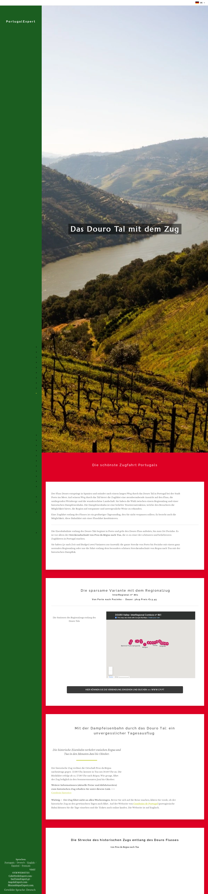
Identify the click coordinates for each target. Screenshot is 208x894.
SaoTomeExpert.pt (20, 879)
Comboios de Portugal (145, 803)
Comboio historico (61, 792)
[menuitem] (21, 328)
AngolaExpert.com (17, 882)
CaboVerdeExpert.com (20, 876)
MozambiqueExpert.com (21, 885)
